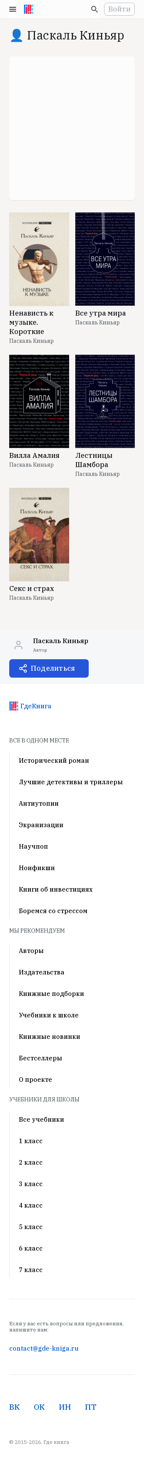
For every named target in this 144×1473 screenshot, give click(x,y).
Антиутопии (39, 803)
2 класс (31, 1162)
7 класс (31, 1270)
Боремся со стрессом (53, 911)
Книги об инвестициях (56, 889)
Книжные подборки (51, 993)
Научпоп (33, 846)
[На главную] (28, 9)
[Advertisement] (72, 128)
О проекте (35, 1079)
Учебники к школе (49, 1015)
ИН (65, 1407)
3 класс (31, 1184)
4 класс (31, 1205)
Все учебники (41, 1119)
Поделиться (53, 668)
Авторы (31, 951)
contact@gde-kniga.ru (43, 1348)
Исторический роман (54, 760)
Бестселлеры (40, 1058)
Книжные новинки (49, 1036)
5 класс (31, 1227)
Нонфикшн (37, 868)
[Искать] (94, 9)
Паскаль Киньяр (31, 341)
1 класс (31, 1141)
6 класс (31, 1248)
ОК (39, 1407)
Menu (12, 9)
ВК (14, 1407)
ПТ (90, 1407)
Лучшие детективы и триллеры (71, 782)
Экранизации (41, 825)
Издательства (42, 972)
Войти (119, 9)
